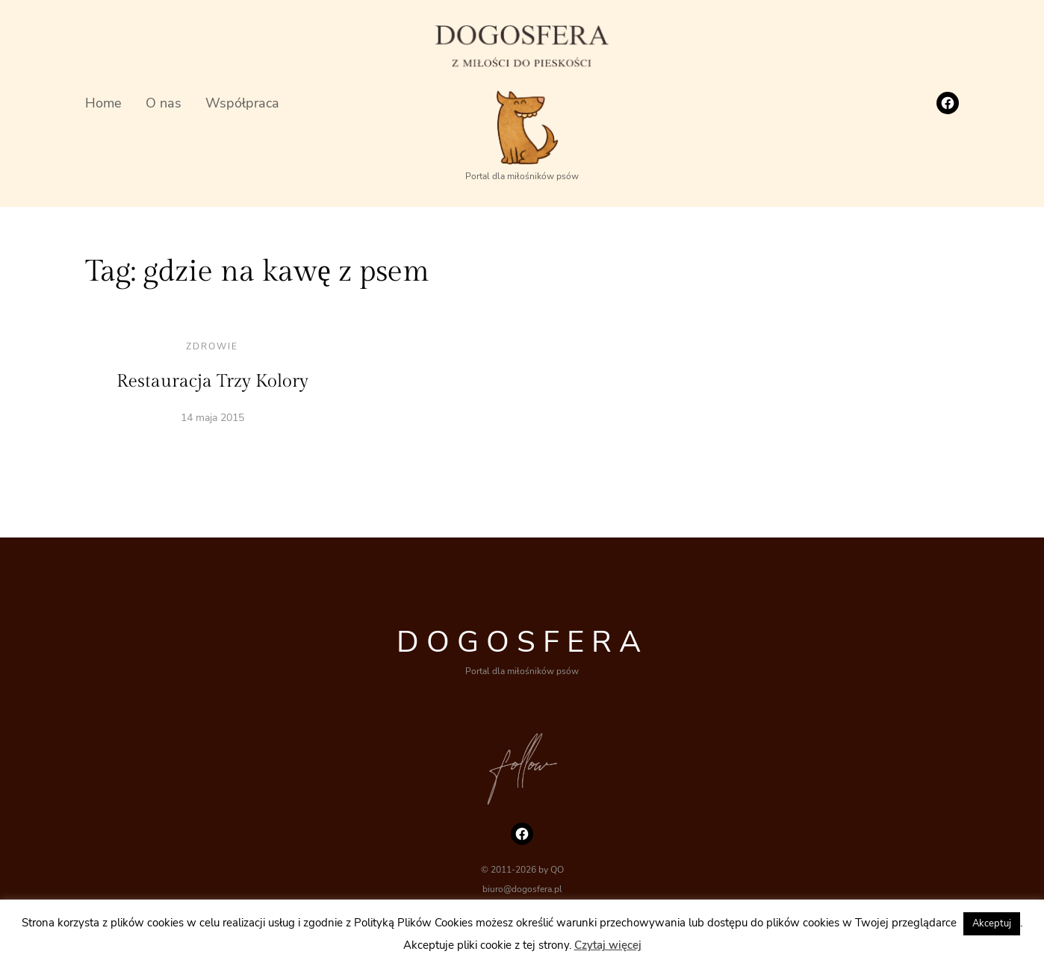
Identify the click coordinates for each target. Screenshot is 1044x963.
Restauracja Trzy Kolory (212, 381)
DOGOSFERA (522, 642)
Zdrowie (212, 346)
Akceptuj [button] (991, 923)
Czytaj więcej (607, 945)
